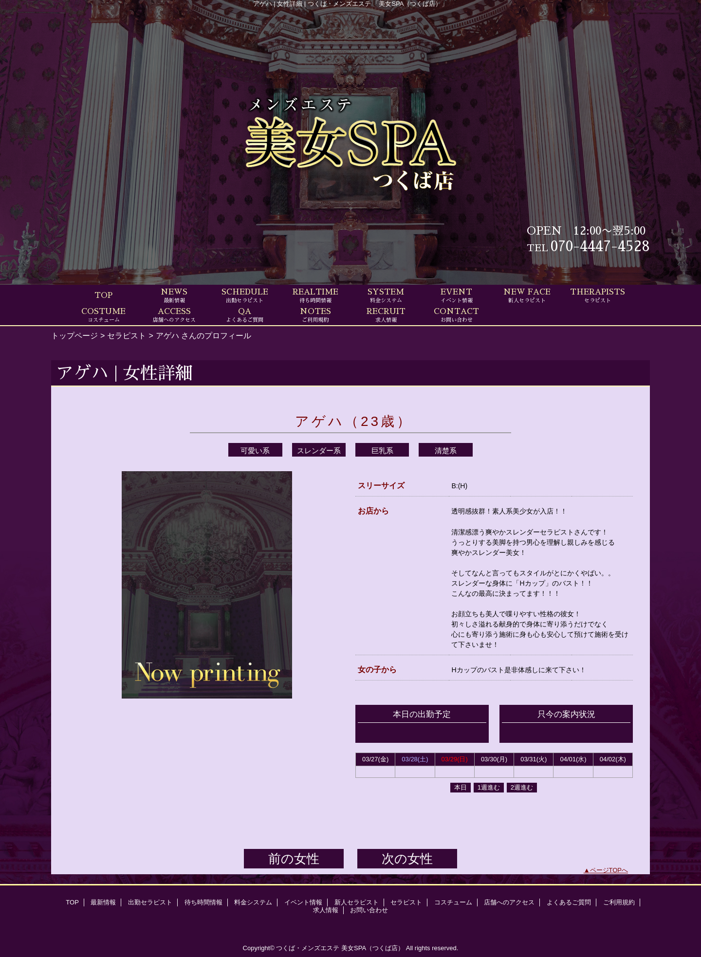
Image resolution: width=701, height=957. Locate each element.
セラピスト (126, 335)
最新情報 (103, 902)
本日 (460, 787)
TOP (103, 295)
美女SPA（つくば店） (372, 948)
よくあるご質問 (569, 902)
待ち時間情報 (203, 902)
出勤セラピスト (150, 902)
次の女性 (407, 858)
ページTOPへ (609, 870)
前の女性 (293, 858)
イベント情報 (303, 902)
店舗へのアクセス (509, 902)
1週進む (489, 787)
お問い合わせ (369, 910)
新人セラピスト (356, 902)
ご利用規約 (619, 902)
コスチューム (453, 902)
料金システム (253, 902)
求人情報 (325, 910)
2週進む (522, 787)
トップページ (74, 335)
